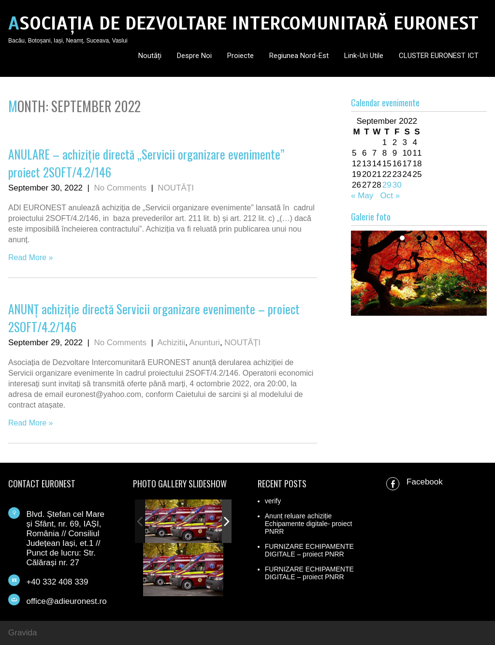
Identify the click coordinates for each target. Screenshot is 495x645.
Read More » (30, 257)
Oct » (390, 195)
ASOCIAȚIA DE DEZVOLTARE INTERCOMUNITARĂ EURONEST (243, 23)
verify (273, 501)
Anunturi (204, 342)
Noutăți (149, 55)
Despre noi (194, 55)
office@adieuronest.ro (66, 601)
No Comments (120, 187)
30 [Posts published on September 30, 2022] (397, 185)
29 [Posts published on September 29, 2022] (387, 185)
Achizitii (171, 342)
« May (362, 195)
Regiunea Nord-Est (299, 55)
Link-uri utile (363, 55)
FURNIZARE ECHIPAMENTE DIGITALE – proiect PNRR (309, 550)
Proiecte (240, 55)
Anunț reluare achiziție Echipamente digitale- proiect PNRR (308, 523)
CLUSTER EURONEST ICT (439, 55)
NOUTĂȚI (176, 187)
